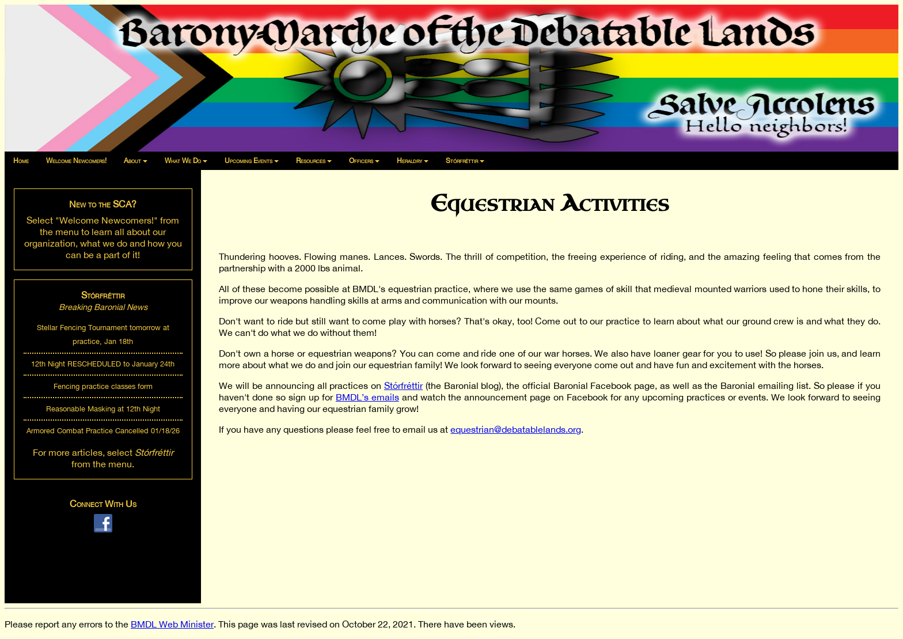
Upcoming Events (248, 161)
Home (21, 161)
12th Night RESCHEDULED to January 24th (102, 364)
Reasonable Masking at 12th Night (103, 408)
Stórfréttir (462, 161)
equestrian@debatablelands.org (515, 429)
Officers (361, 161)
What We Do (183, 161)
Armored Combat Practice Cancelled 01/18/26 (103, 430)
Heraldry (409, 161)
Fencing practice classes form (103, 386)
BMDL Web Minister (172, 624)
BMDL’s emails (367, 397)
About (132, 161)
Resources (310, 161)
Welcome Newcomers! (76, 161)
